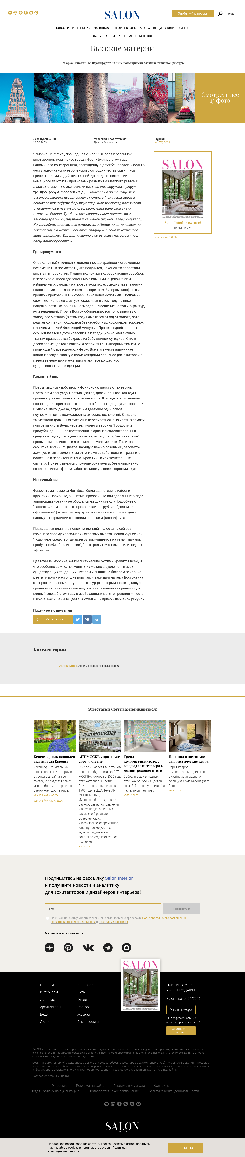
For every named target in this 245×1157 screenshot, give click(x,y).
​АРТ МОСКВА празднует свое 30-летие (99, 759)
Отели (110, 36)
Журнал (183, 28)
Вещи (157, 28)
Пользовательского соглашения (164, 918)
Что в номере (181, 1010)
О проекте (59, 1086)
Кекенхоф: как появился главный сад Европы (54, 759)
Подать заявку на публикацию (55, 1091)
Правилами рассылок (113, 921)
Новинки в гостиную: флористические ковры (189, 759)
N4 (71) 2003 (162, 142)
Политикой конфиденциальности (73, 921)
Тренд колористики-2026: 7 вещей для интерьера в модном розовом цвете (143, 763)
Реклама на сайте (90, 1086)
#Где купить (131, 795)
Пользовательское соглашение (114, 1091)
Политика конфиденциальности (173, 1091)
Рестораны (127, 36)
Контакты (162, 1086)
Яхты (97, 36)
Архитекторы (125, 28)
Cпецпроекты (88, 1022)
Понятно (185, 1148)
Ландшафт (102, 28)
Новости (62, 28)
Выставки (85, 985)
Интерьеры (81, 28)
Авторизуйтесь (68, 665)
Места (145, 28)
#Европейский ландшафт (50, 801)
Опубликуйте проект (192, 13)
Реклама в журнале (129, 1086)
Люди (169, 28)
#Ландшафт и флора (46, 795)
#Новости (85, 846)
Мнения (145, 36)
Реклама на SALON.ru (167, 237)
